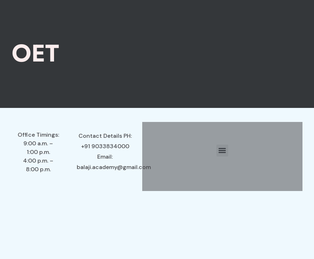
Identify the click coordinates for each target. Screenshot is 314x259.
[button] (222, 150)
